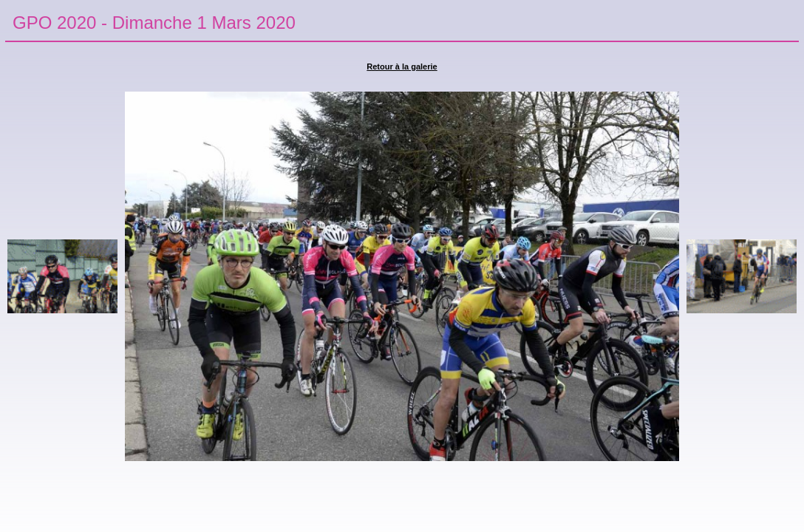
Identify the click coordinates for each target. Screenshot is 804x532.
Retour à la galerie (402, 66)
